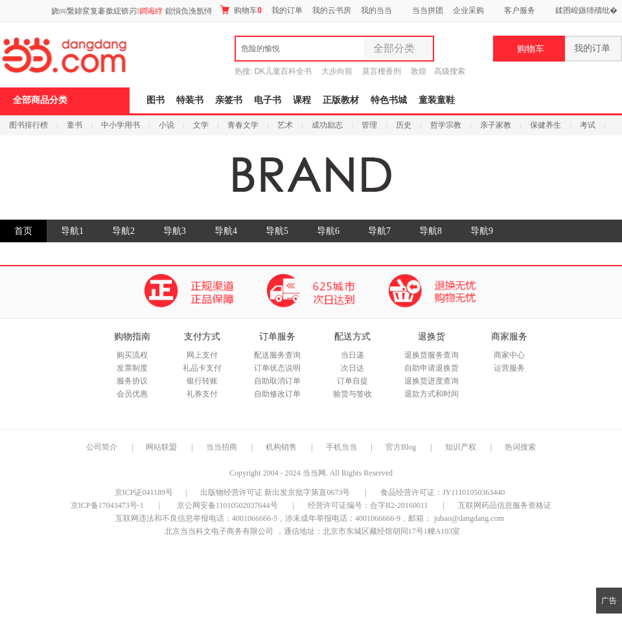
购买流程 (132, 355)
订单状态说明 (277, 368)
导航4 (225, 231)
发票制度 (132, 368)
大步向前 (336, 71)
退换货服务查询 (431, 355)
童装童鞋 (437, 100)
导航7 (379, 231)
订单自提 (352, 380)
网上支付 (202, 355)
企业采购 (468, 10)
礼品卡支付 (202, 368)
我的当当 (376, 10)
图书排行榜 (28, 125)
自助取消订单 (277, 380)
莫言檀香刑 (381, 71)
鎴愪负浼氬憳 (188, 11)
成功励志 (327, 125)
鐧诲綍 (151, 11)
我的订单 (287, 10)
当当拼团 (427, 10)
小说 (166, 125)
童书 (74, 125)
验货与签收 (352, 393)
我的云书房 (331, 10)
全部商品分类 (40, 100)
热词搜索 (520, 447)
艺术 (285, 125)
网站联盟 (161, 447)
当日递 (352, 355)
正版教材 (341, 100)
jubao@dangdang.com (469, 518)
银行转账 (202, 380)
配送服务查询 (277, 355)
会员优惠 (132, 393)
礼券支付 (202, 393)
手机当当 (341, 447)
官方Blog (401, 447)
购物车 (241, 10)
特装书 (189, 100)
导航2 (123, 231)
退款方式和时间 (431, 393)
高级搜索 (449, 71)
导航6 (328, 231)
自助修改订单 (277, 393)
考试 (587, 125)
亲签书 (228, 100)
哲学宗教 (445, 125)
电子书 (267, 100)
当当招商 (221, 447)
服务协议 (132, 380)
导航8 (430, 231)
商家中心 (509, 355)
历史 (403, 125)
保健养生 (545, 125)
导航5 (277, 231)
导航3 (174, 231)
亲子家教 (495, 125)
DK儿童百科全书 (283, 71)
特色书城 (389, 100)
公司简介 (101, 447)
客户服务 (519, 10)
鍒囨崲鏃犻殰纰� (586, 10)
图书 (155, 100)
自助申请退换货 (431, 368)
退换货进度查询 (431, 380)
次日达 (352, 368)
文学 (201, 125)
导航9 (481, 231)
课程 (302, 100)
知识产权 (461, 447)
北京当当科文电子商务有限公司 (219, 531)
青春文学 (243, 125)
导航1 (72, 231)
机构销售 (281, 447)
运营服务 (509, 368)
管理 (369, 125)
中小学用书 (120, 125)
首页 (23, 231)
